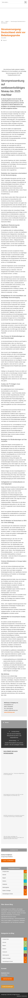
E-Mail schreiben (8, 860)
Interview (4, 874)
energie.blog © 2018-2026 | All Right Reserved (10, 994)
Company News (5, 871)
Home (2, 21)
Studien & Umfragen (6, 890)
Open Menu (25, 13)
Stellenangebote (5, 887)
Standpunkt (4, 884)
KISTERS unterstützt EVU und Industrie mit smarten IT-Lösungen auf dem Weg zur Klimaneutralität (14, 816)
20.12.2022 (3, 37)
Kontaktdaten (7, 978)
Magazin (7, 21)
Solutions (4, 881)
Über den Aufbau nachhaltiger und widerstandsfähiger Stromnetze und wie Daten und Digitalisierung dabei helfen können (14, 837)
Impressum (19, 996)
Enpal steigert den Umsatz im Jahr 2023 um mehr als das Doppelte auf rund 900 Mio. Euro (13, 795)
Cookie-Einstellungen (7, 986)
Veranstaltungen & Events (7, 893)
